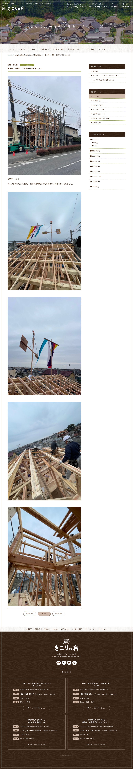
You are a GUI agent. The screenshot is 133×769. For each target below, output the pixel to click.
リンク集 (104, 629)
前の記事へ (29, 613)
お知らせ (28, 55)
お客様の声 (46, 629)
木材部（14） (97, 122)
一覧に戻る (44, 613)
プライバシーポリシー (91, 629)
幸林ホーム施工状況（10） (101, 118)
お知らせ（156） (98, 105)
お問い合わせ (65, 629)
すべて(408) (97, 96)
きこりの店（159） (99, 109)
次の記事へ (59, 613)
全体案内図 (67, 672)
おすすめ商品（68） (99, 114)
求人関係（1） (97, 101)
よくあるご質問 (77, 629)
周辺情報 (37, 629)
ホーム (10, 55)
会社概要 (29, 629)
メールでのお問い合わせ (38, 708)
